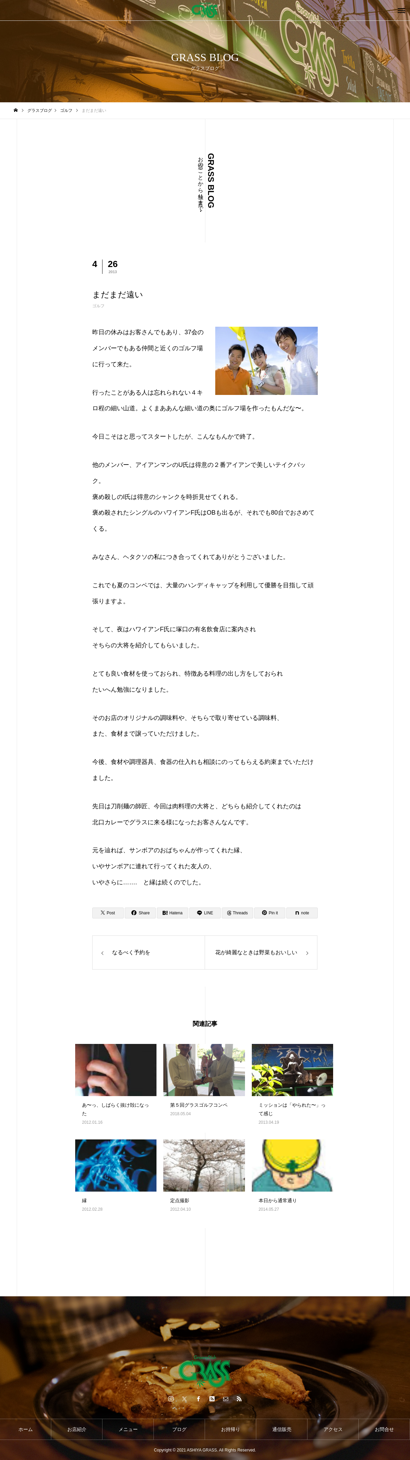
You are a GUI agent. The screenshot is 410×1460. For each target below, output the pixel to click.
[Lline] (205, 913)
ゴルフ (98, 306)
